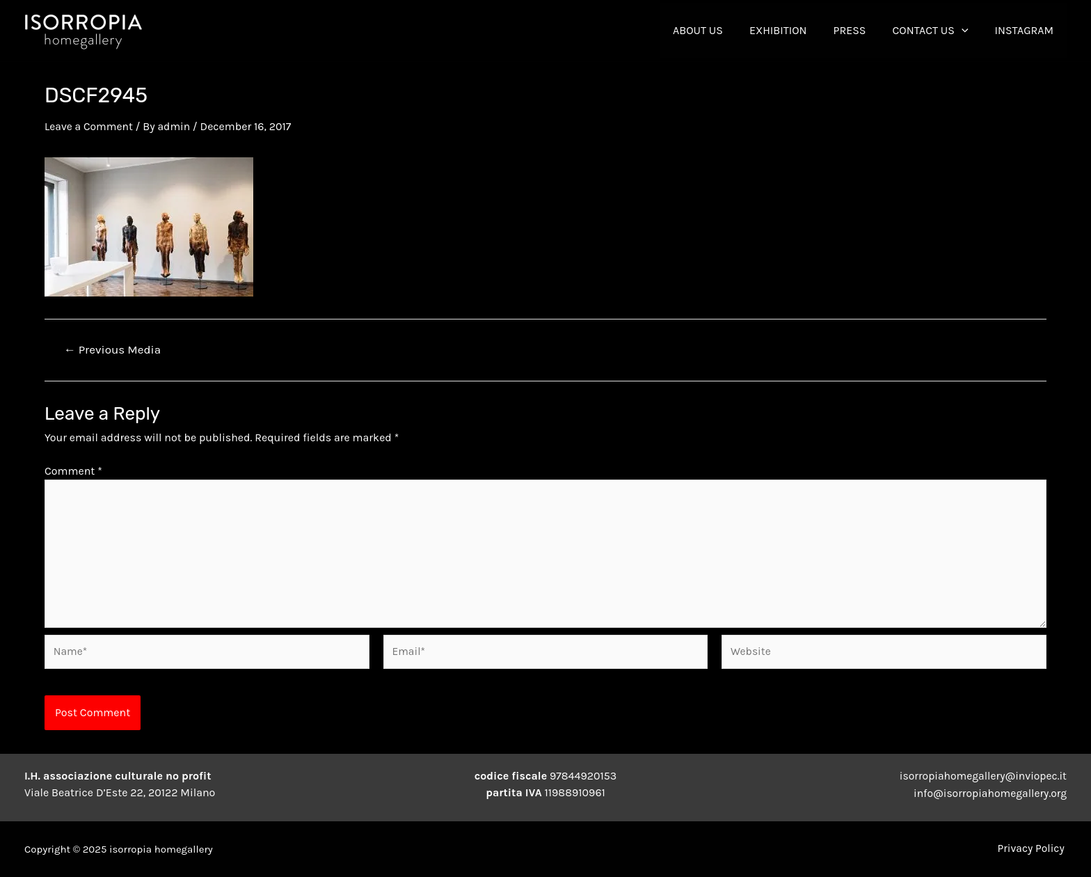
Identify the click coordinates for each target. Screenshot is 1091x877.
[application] (968, 30)
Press (860, 30)
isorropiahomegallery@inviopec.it (981, 776)
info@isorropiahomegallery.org (988, 793)
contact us (937, 30)
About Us (717, 30)
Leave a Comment (90, 126)
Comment (73, 470)
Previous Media (112, 349)
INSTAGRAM (1026, 30)
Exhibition (793, 30)
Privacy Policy (1032, 848)
